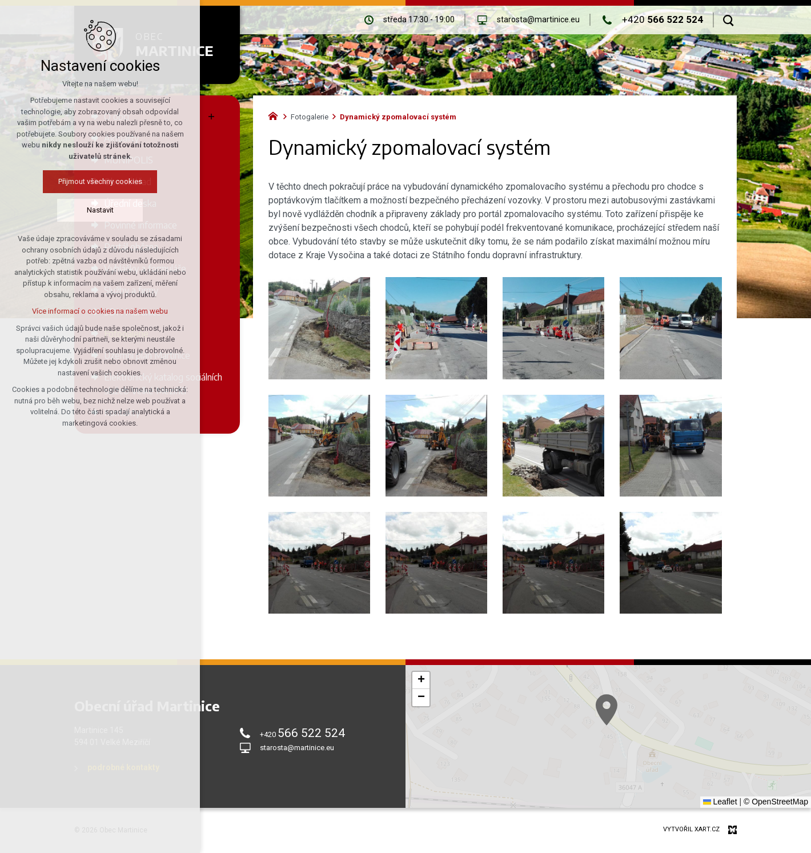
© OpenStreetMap (776, 801)
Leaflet (720, 801)
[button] (628, 725)
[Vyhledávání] (728, 20)
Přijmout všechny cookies (67, 181)
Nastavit (67, 210)
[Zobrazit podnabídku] (211, 116)
